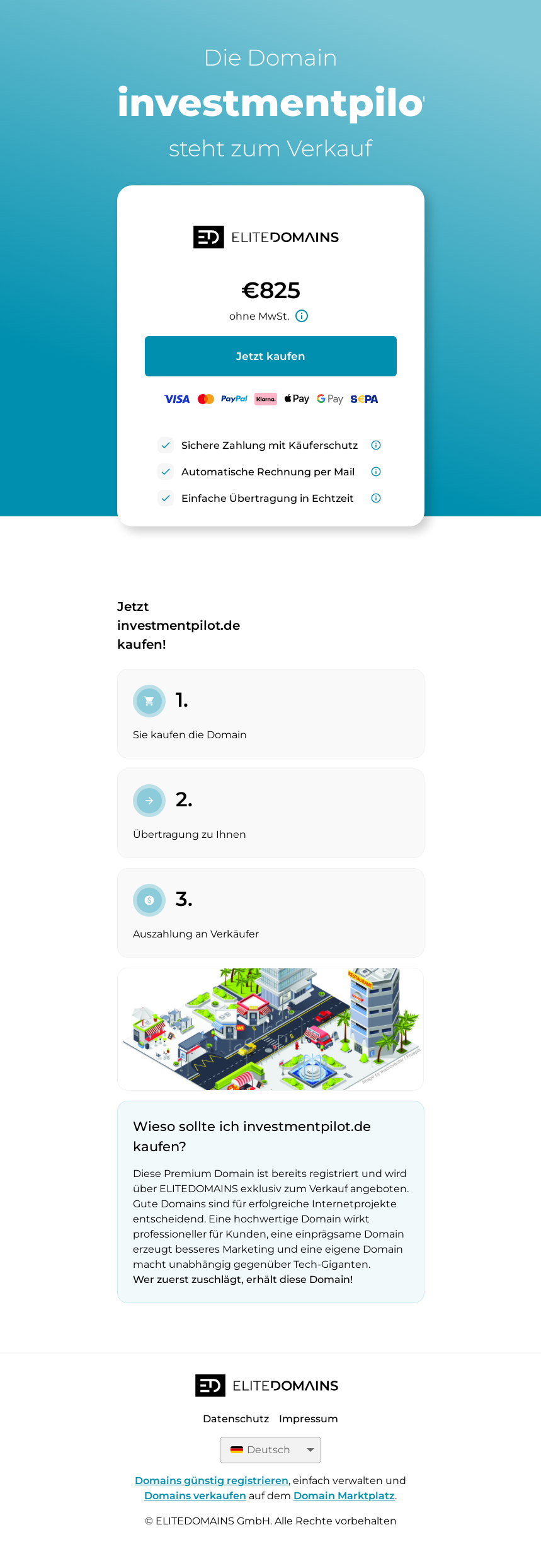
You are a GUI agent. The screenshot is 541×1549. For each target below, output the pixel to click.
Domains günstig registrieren (211, 1481)
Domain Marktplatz (344, 1496)
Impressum (308, 1419)
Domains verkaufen (195, 1496)
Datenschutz (236, 1419)
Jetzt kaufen (270, 356)
